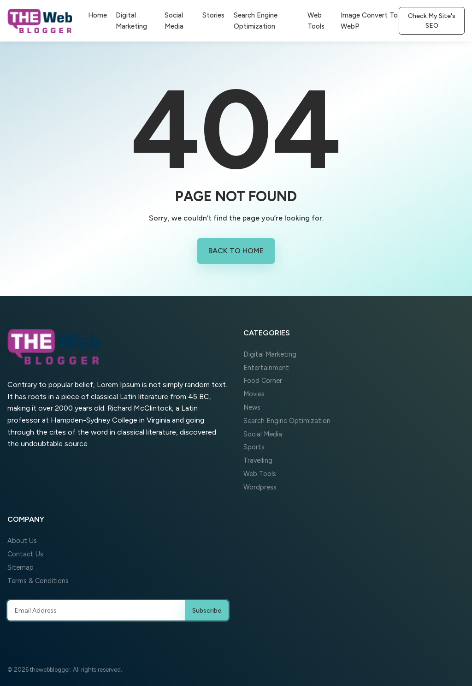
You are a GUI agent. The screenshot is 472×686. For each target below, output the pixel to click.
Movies (254, 394)
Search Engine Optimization (255, 20)
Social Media (174, 20)
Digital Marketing (131, 20)
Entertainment (266, 368)
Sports (254, 447)
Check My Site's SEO (431, 21)
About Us (22, 541)
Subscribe (206, 610)
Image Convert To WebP (369, 20)
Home (97, 15)
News (251, 407)
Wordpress (260, 487)
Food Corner (262, 380)
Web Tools (315, 20)
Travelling (257, 460)
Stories (213, 15)
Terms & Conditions (38, 581)
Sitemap (20, 567)
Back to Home (236, 250)
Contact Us (25, 554)
